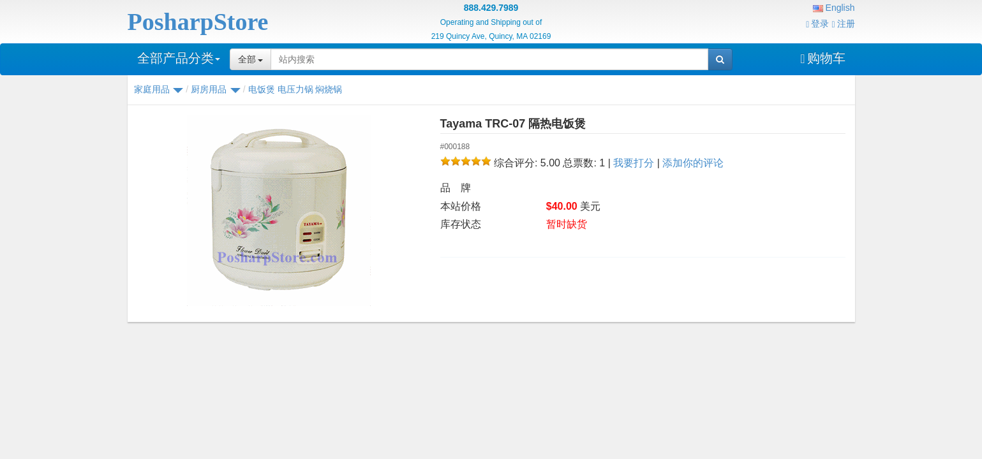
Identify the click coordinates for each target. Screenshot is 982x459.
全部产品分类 (178, 58)
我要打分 (633, 162)
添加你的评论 (693, 162)
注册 (842, 23)
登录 (817, 23)
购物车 (822, 58)
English (834, 8)
